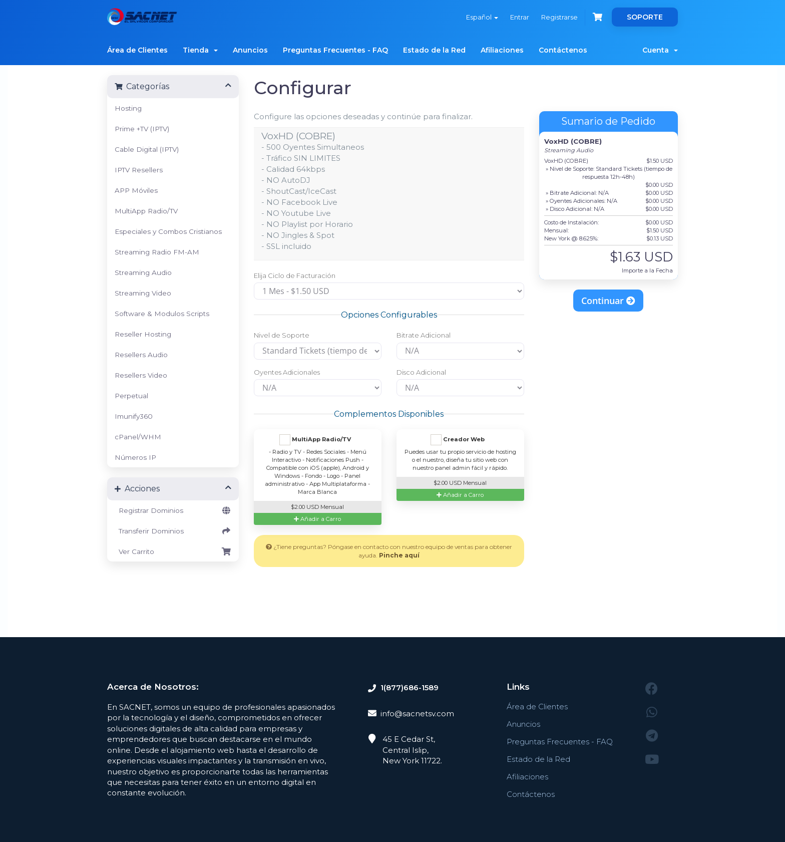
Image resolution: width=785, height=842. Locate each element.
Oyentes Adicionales (287, 372)
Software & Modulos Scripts (162, 314)
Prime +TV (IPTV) (142, 129)
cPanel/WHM (138, 437)
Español (482, 17)
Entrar (519, 17)
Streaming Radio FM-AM (157, 252)
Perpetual (131, 396)
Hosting (128, 108)
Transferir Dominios (173, 531)
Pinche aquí (399, 555)
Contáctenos (563, 50)
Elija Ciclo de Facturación (294, 275)
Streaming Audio (143, 272)
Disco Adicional (421, 372)
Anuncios (250, 50)
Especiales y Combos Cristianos (168, 231)
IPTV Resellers (139, 170)
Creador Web (458, 439)
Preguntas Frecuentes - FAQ (335, 50)
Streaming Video (143, 293)
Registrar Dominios (173, 510)
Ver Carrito (173, 551)
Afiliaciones (502, 50)
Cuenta (660, 50)
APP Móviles (136, 190)
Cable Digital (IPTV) (147, 149)
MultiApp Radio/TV (146, 211)
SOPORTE (645, 17)
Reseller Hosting (143, 334)
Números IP (135, 457)
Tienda (200, 50)
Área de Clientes (137, 50)
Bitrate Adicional (424, 335)
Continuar (608, 301)
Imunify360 (134, 416)
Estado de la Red (434, 50)
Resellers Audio (141, 355)
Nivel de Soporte (281, 335)
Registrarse (559, 17)
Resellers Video (141, 375)
